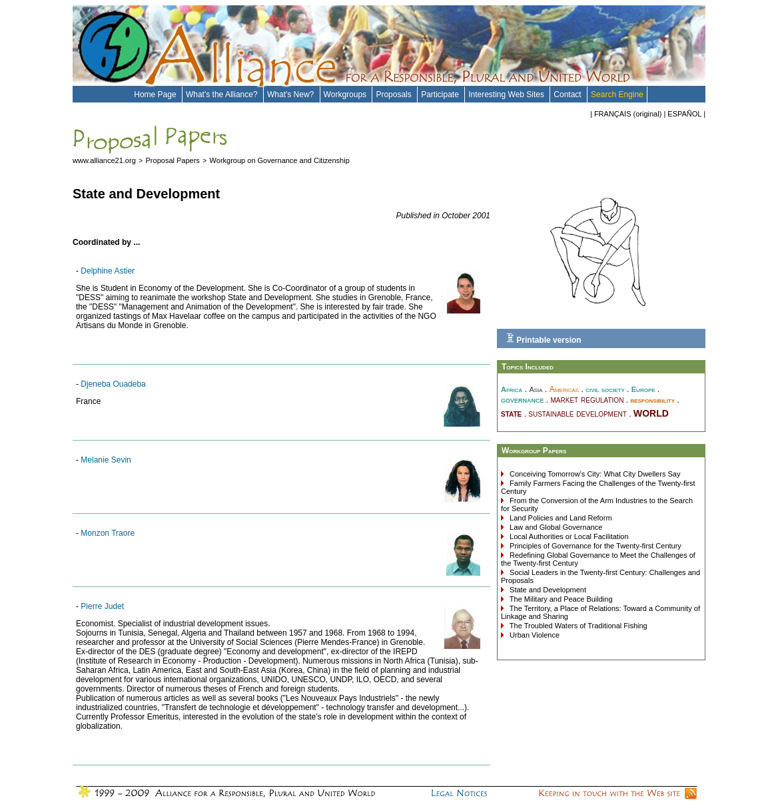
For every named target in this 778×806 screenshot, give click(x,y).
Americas (564, 389)
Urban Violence (534, 635)
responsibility (652, 400)
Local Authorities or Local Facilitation (568, 536)
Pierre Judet (102, 606)
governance (522, 400)
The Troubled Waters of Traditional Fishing (577, 626)
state (511, 413)
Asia (535, 389)
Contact (569, 94)
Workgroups (346, 94)
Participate (441, 94)
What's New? (291, 94)
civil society (605, 389)
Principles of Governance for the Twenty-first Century (594, 546)
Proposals (395, 94)
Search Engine (617, 94)
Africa (511, 389)
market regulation (587, 399)
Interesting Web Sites (507, 94)
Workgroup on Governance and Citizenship (280, 160)
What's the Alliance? (223, 94)
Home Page (156, 94)
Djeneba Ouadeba (113, 384)
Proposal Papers (173, 160)
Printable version (544, 339)
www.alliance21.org (104, 160)
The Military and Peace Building (560, 599)
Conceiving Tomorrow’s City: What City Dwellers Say (594, 474)
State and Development (547, 590)
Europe (643, 389)
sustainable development (577, 413)
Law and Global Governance (555, 527)
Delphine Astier (108, 271)
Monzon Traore (108, 533)
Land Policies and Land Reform (560, 518)
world (651, 412)
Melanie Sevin (106, 460)
